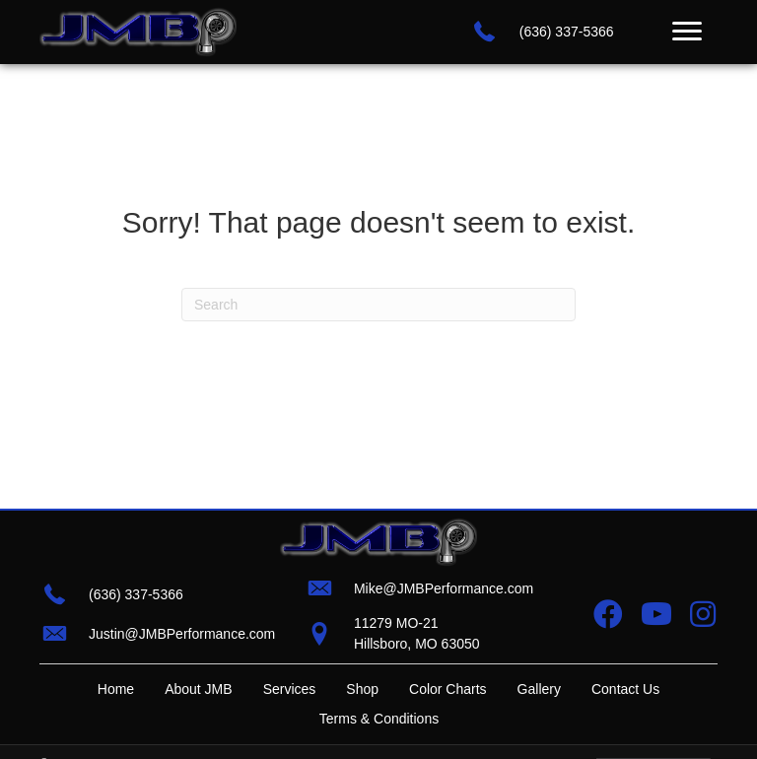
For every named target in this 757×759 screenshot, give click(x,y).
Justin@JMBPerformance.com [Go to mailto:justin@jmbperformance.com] (182, 634)
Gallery (539, 689)
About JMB (198, 689)
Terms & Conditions (379, 718)
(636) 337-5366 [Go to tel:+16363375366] (566, 31)
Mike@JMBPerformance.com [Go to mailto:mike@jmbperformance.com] (443, 588)
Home (116, 689)
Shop (362, 689)
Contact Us (625, 689)
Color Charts (448, 689)
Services (289, 689)
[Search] (378, 304)
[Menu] (687, 31)
